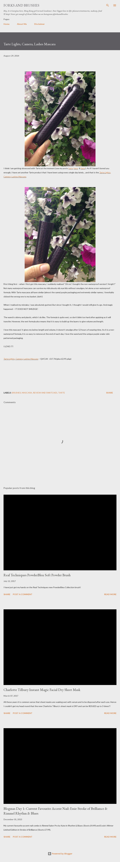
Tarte (61, 392)
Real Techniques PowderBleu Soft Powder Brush (37, 575)
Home (6, 24)
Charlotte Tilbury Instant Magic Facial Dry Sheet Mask (42, 689)
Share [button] (109, 392)
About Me (22, 24)
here (70, 168)
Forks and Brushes (21, 5)
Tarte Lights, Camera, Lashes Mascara (21, 359)
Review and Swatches (45, 392)
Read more (110, 594)
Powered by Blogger (60, 853)
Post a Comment (22, 594)
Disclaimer (39, 24)
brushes (16, 392)
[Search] (107, 5)
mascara (27, 392)
